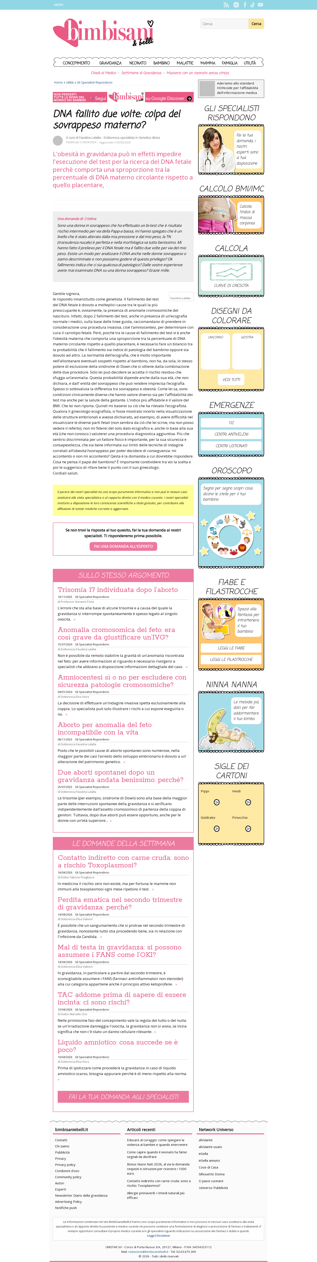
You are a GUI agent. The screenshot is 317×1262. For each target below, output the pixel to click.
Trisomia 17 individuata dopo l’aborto (118, 590)
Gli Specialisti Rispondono (94, 82)
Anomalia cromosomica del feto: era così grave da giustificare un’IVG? (116, 634)
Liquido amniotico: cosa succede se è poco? (118, 1046)
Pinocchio (240, 818)
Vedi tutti (231, 380)
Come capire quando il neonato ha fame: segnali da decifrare (157, 1154)
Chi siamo (62, 1146)
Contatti (61, 1140)
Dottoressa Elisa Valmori (77, 919)
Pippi (205, 792)
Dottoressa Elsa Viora (75, 697)
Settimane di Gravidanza (141, 73)
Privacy (60, 1158)
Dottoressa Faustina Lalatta (78, 649)
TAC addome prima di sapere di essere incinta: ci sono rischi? (122, 999)
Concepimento (76, 63)
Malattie (185, 63)
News (58, 4)
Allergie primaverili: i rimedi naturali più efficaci (155, 1195)
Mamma (208, 63)
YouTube (260, 5)
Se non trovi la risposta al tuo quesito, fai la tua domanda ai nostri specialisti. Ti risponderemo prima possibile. (123, 539)
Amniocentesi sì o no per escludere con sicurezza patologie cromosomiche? (122, 681)
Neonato (137, 63)
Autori (59, 1183)
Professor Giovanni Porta (77, 602)
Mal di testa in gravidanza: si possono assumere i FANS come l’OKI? (119, 951)
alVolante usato (210, 1147)
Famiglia (230, 63)
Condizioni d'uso (67, 1171)
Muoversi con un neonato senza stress (197, 73)
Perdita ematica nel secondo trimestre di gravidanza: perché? (120, 904)
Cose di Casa (208, 1167)
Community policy (68, 1177)
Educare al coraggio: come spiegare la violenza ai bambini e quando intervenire (157, 1142)
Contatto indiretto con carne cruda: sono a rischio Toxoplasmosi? (123, 862)
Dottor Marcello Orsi (74, 1014)
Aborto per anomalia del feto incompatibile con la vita (105, 729)
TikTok (252, 5)
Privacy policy (65, 1164)
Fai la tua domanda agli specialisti (123, 1097)
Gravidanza (111, 63)
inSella (203, 1153)
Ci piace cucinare (211, 1181)
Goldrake (208, 818)
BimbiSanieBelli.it (103, 33)
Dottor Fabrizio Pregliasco (77, 877)
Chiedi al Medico (103, 73)
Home (58, 82)
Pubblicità (62, 1152)
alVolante (206, 1140)
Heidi (236, 792)
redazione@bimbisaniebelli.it (148, 1252)
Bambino (161, 63)
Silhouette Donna (212, 1174)
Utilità (250, 63)
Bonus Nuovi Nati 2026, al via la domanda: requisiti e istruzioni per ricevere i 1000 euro (158, 1169)
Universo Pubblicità (213, 1187)
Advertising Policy (68, 1201)
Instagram (236, 5)
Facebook (245, 5)
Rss (226, 5)
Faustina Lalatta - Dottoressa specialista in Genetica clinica (119, 138)
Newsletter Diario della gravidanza (81, 1195)
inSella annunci (209, 1160)
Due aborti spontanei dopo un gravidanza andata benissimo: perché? (121, 776)
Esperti (60, 1189)
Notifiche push (66, 1207)
